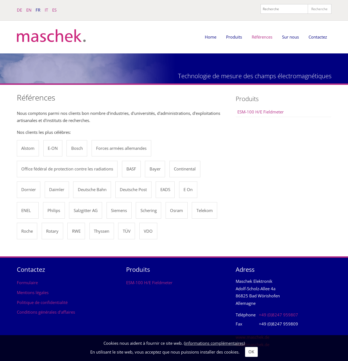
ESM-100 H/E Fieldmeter (260, 112)
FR (38, 10)
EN (28, 10)
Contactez (318, 37)
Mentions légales (33, 292)
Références (262, 37)
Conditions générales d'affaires (46, 312)
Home (210, 37)
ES (54, 10)
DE (19, 10)
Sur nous (290, 37)
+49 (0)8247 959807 (278, 315)
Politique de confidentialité (42, 302)
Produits (234, 37)
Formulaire (27, 282)
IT (46, 10)
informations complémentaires (214, 343)
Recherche (319, 9)
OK (251, 352)
